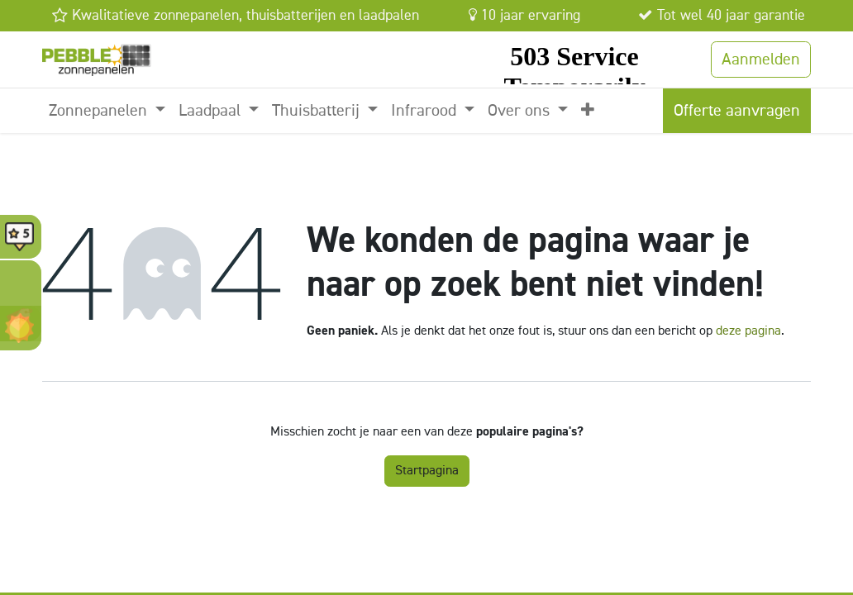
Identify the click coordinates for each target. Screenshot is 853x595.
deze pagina (748, 331)
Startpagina (427, 471)
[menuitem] (107, 111)
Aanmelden (761, 59)
